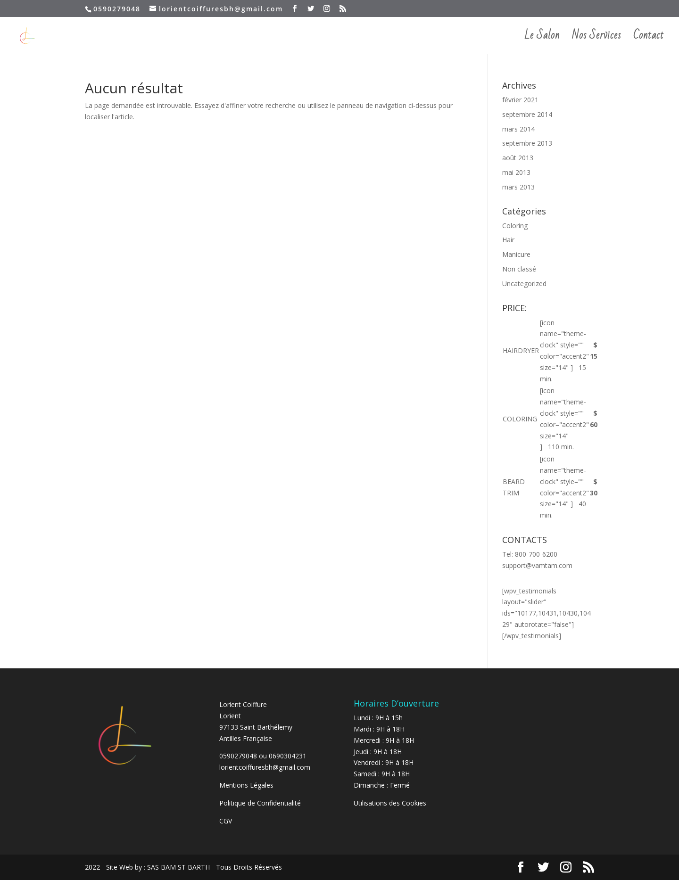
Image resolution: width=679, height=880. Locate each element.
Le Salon (542, 38)
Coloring (515, 225)
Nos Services (596, 38)
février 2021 (520, 99)
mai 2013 (516, 172)
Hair (508, 239)
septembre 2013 (527, 143)
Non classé (519, 268)
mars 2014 (518, 128)
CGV (225, 820)
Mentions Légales (246, 785)
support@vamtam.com (537, 565)
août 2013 (517, 157)
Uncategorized (524, 283)
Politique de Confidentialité (261, 802)
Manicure (516, 254)
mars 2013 (518, 186)
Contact (648, 38)
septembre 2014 (527, 114)
